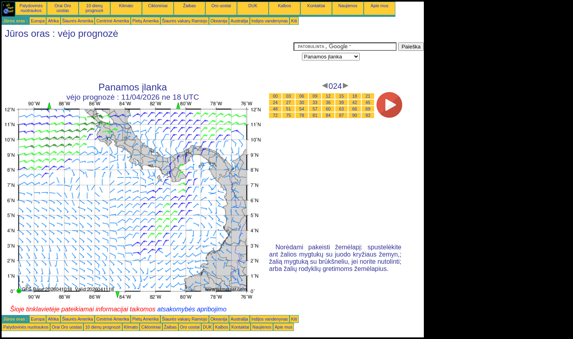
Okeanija (219, 20)
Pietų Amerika (145, 20)
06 (302, 96)
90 (354, 115)
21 (368, 96)
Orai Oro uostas (63, 8)
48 (275, 108)
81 (315, 115)
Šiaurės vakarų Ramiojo (184, 20)
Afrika (53, 20)
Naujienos (347, 5)
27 (288, 102)
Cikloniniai (158, 5)
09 (315, 96)
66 (354, 108)
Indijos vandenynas (269, 20)
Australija (239, 20)
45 (368, 102)
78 (302, 115)
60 (328, 108)
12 (328, 96)
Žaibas (189, 5)
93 (368, 115)
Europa (38, 20)
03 (288, 96)
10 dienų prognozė (94, 8)
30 (302, 102)
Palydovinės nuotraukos (31, 8)
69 (368, 108)
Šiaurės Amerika (77, 20)
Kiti (294, 20)
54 (302, 108)
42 (354, 102)
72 (275, 115)
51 (288, 108)
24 (275, 102)
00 (275, 96)
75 (288, 115)
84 (328, 115)
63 (341, 108)
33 (315, 102)
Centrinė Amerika (112, 20)
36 (328, 102)
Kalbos (284, 5)
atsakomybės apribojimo (192, 309)
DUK (252, 5)
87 (341, 115)
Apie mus (379, 5)
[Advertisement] (148, 60)
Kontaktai (316, 5)
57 (315, 108)
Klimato (126, 5)
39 (341, 102)
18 (354, 96)
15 (341, 96)
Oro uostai (221, 5)
